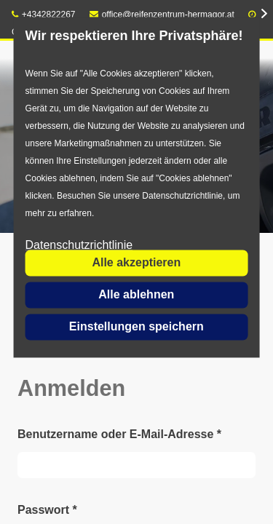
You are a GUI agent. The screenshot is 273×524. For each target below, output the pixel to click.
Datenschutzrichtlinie (79, 245)
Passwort (47, 510)
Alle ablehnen (136, 294)
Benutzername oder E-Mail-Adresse (119, 434)
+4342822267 (44, 14)
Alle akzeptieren (136, 262)
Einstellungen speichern (136, 326)
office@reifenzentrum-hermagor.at (162, 14)
